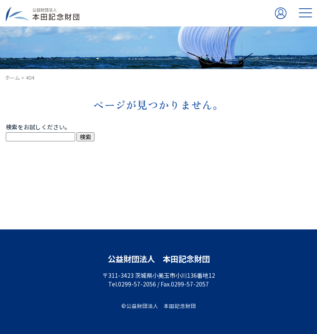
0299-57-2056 (137, 284)
